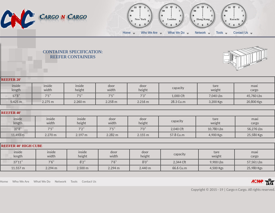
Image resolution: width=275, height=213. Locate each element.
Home (127, 32)
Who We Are (149, 32)
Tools (219, 32)
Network (200, 32)
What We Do (176, 32)
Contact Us (240, 32)
